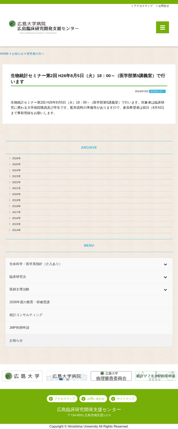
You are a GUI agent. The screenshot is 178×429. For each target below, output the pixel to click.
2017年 (16, 212)
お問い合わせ (96, 398)
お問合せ (163, 5)
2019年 (16, 200)
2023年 (16, 176)
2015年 (16, 224)
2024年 (16, 170)
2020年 (16, 194)
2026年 (16, 158)
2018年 (16, 206)
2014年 (16, 230)
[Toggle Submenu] (165, 264)
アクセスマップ (143, 5)
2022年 (16, 182)
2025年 (16, 164)
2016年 (16, 218)
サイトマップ (125, 398)
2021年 (16, 188)
